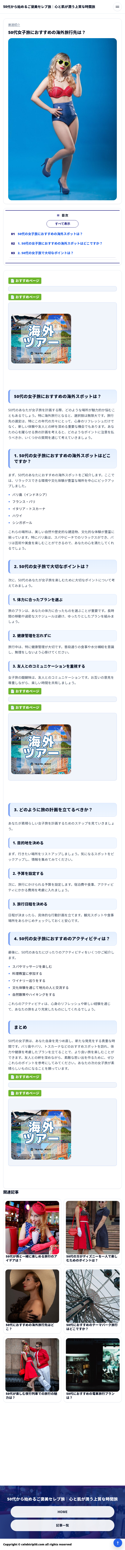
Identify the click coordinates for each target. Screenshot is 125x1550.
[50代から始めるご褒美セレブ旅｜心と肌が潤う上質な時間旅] (49, 7)
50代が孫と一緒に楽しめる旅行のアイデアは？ (31, 1263)
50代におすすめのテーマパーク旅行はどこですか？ (92, 1331)
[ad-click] (62, 291)
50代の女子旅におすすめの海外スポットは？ (50, 238)
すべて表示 (62, 228)
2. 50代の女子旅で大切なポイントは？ (46, 258)
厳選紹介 (14, 25)
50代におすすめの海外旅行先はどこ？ (30, 1331)
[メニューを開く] (117, 6)
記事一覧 (62, 1525)
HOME (62, 1512)
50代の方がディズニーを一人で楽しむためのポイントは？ (91, 1263)
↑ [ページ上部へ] (118, 1542)
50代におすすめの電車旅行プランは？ (90, 1400)
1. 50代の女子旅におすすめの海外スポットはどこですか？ (60, 248)
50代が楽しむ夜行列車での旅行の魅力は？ (31, 1400)
